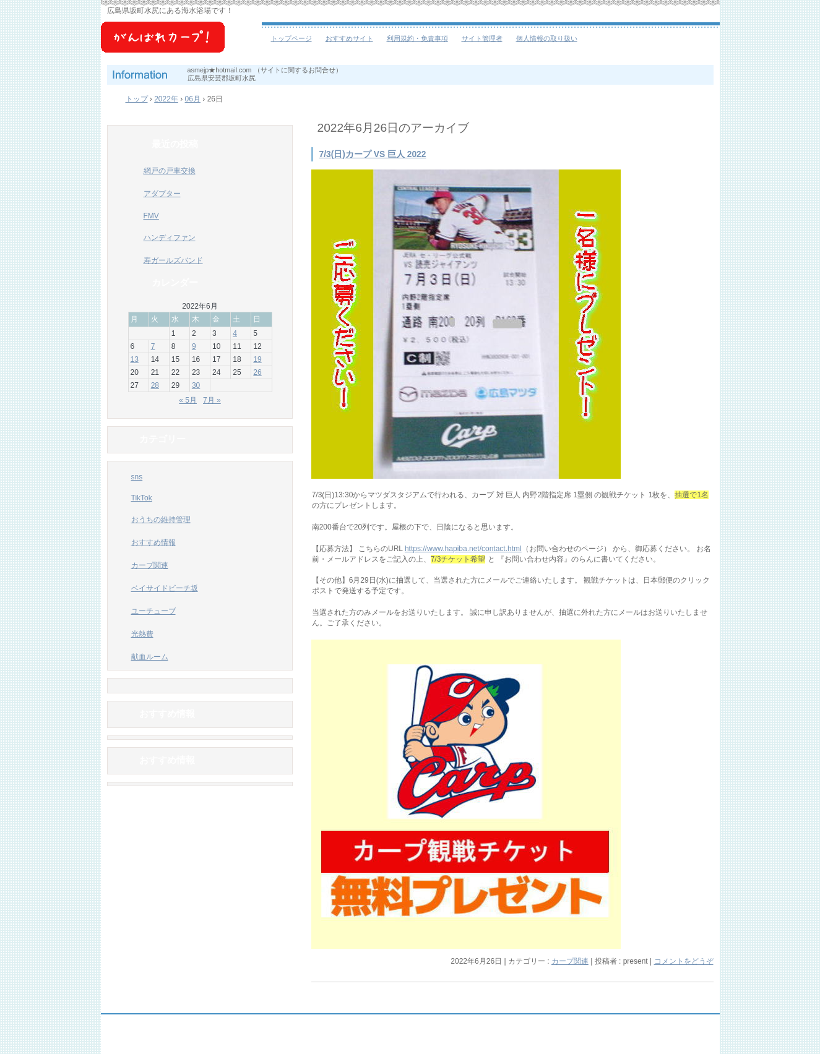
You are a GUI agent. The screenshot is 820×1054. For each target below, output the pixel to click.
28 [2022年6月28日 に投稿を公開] (155, 385)
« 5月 (188, 400)
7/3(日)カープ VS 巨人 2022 (372, 154)
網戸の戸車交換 (170, 170)
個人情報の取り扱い (546, 38)
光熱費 (142, 634)
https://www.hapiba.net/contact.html (463, 548)
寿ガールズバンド (173, 260)
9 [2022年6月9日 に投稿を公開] (194, 346)
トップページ (291, 38)
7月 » (212, 400)
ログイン (686, 1042)
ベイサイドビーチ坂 (181, 43)
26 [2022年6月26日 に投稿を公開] (257, 372)
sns (137, 477)
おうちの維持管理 (161, 519)
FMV (151, 216)
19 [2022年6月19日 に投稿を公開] (257, 359)
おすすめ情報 (153, 542)
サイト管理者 (482, 38)
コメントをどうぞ (684, 961)
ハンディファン (170, 237)
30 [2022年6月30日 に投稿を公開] (196, 385)
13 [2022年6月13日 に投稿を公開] (135, 359)
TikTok (141, 498)
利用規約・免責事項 (417, 38)
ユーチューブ (153, 611)
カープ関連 (570, 961)
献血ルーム (149, 657)
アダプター (162, 193)
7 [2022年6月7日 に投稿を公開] (153, 346)
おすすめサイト (349, 38)
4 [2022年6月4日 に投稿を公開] (235, 333)
